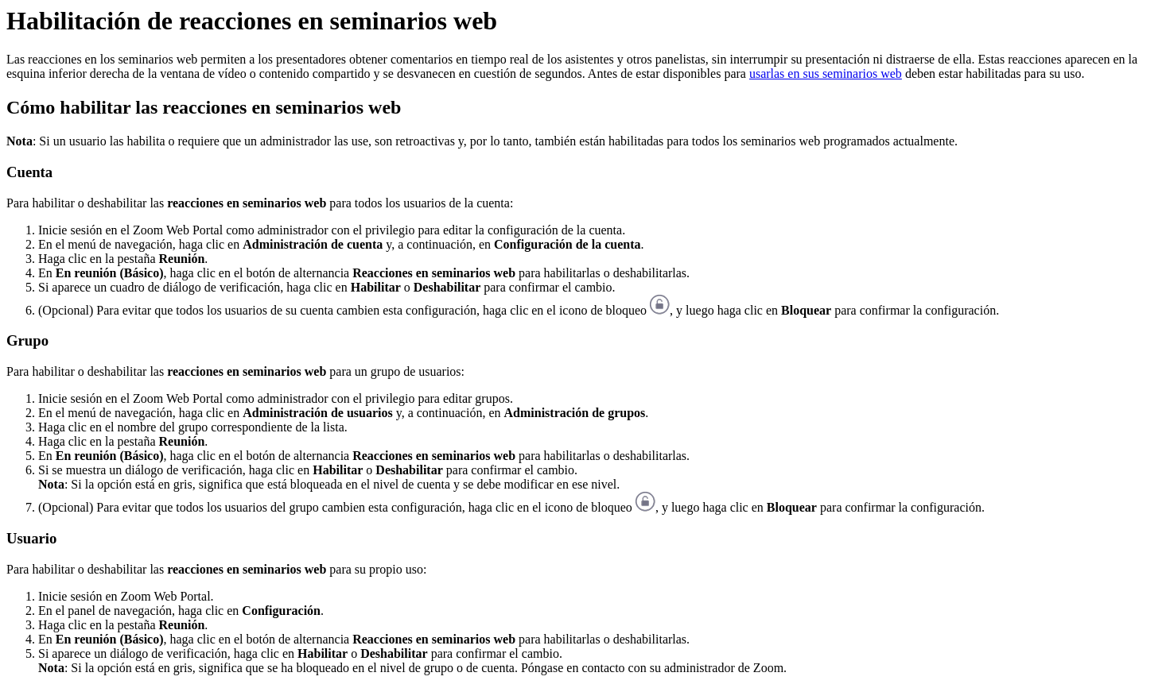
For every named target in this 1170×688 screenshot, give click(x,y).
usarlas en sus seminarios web (825, 73)
